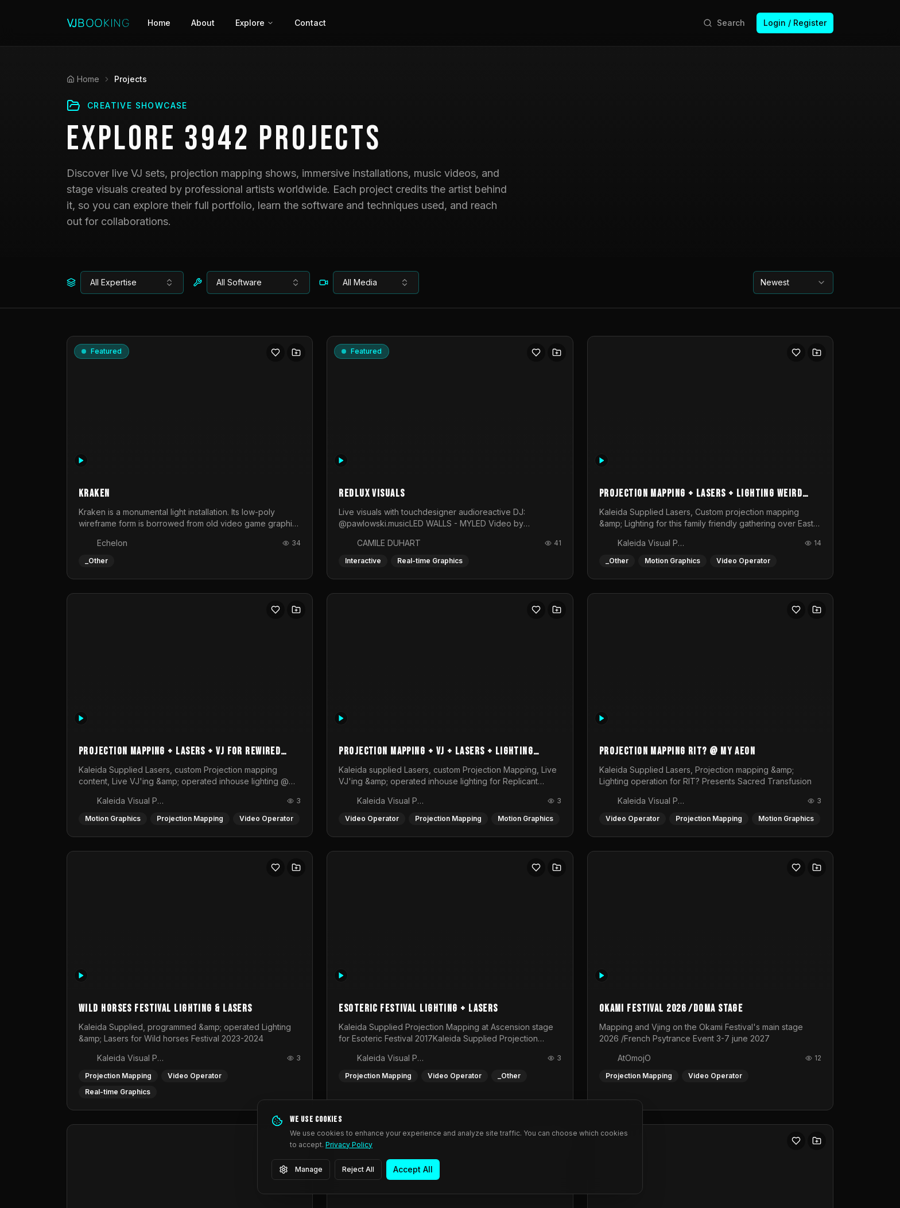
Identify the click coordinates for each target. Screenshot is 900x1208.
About (203, 23)
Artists (339, 983)
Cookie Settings (806, 1155)
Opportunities (353, 1024)
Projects (343, 1003)
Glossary (344, 1065)
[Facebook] (78, 1066)
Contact (310, 23)
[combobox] (132, 282)
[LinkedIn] (142, 1066)
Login (426, 1003)
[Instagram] (110, 1066)
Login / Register (795, 23)
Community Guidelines (720, 1155)
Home (159, 23)
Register (432, 983)
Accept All (413, 1169)
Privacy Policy (349, 1144)
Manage (301, 1169)
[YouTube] (174, 1066)
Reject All (358, 1169)
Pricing (429, 1024)
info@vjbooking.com (106, 1039)
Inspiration (347, 1045)
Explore (254, 23)
